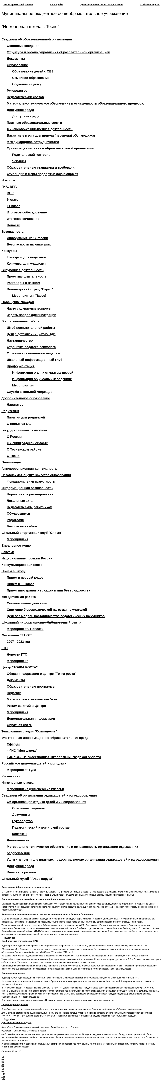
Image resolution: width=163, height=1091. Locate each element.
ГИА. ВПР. (9, 186)
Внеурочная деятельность (22, 270)
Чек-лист (19, 161)
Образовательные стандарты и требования (41, 167)
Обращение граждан (17, 302)
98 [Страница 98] (2, 1069)
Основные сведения (23, 46)
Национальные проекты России (26, 558)
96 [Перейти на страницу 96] (2, 1064)
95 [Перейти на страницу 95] (2, 1062)
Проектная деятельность (27, 276)
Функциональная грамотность (31, 481)
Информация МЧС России (27, 238)
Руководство (17, 90)
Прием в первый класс (25, 577)
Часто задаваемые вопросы (29, 308)
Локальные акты (20, 500)
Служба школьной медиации (30, 392)
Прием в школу (13, 571)
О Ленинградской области (27, 443)
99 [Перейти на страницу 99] (2, 1072)
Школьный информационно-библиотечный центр (41, 622)
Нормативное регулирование (30, 494)
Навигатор (15, 404)
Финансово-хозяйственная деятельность (40, 129)
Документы (16, 58)
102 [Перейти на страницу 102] (3, 1079)
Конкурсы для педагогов (26, 257)
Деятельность (18, 840)
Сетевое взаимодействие (27, 603)
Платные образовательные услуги (34, 122)
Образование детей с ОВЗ (32, 71)
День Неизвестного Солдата (16, 1022)
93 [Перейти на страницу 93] (2, 1057)
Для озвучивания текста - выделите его (102, 4)
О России (14, 436)
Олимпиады (11, 462)
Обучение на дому (26, 84)
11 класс (13, 206)
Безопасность (12, 231)
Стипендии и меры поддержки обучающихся (42, 174)
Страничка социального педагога (33, 353)
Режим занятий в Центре (26, 705)
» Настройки (56, 4)
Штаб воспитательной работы (31, 327)
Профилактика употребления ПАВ (19, 941)
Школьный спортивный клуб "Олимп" (31, 532)
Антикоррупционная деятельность (29, 468)
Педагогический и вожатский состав (41, 827)
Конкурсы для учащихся (26, 263)
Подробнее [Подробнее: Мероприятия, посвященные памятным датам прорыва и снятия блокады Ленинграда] (9, 938)
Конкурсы (9, 251)
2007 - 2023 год (18, 641)
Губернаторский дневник (14, 1004)
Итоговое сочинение (23, 219)
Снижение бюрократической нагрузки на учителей (47, 609)
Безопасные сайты (22, 526)
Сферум (13, 744)
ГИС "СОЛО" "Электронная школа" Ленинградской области (54, 757)
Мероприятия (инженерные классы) (35, 789)
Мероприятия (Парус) (29, 295)
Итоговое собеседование (27, 212)
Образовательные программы (31, 686)
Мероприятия (23, 385)
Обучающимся (18, 513)
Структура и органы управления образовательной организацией (58, 52)
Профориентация (21, 366)
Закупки (7, 552)
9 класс (13, 199)
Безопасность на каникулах (29, 244)
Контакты (19, 834)
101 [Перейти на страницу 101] (3, 1076)
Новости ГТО (17, 654)
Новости (8, 180)
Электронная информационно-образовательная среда (44, 738)
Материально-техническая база (32, 699)
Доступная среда (25, 116)
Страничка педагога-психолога (31, 347)
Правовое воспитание (13, 973)
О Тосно (13, 456)
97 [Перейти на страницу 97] (2, 1067)
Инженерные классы (17, 782)
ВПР (10, 193)
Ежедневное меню (16, 545)
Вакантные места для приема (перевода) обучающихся (51, 135)
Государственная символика (24, 430)
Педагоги (14, 693)
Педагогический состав (25, 97)
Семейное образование (30, 78)
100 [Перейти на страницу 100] (3, 1074)
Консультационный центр (21, 565)
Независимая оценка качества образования (36, 475)
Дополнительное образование (25, 398)
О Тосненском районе (24, 449)
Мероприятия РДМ (21, 770)
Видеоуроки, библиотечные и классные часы (25, 887)
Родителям (10, 411)
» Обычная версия (150, 4)
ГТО (4, 648)
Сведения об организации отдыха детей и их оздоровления (49, 795)
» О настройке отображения (18, 4)
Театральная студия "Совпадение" (29, 731)
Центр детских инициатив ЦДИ (31, 334)
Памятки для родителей (26, 417)
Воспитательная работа (20, 321)
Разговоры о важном (23, 283)
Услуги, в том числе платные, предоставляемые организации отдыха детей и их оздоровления (83, 859)
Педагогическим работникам (29, 507)
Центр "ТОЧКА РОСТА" (19, 667)
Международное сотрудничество (33, 142)
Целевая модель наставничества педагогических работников (56, 616)
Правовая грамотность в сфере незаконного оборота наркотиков (36, 899)
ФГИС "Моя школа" (22, 750)
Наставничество (20, 340)
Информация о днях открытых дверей (42, 372)
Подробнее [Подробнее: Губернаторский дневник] (9, 1019)
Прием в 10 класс (20, 584)
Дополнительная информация (31, 718)
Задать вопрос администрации (31, 315)
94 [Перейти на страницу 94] (2, 1060)
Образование (17, 65)
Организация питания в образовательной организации (50, 148)
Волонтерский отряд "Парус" (30, 289)
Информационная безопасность (27, 488)
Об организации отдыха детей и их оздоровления (46, 802)
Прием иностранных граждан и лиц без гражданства (48, 590)
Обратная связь (19, 725)
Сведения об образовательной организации (36, 39)
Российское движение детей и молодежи (33, 763)
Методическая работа (18, 597)
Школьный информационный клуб (34, 359)
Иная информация (21, 872)
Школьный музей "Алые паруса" (27, 878)
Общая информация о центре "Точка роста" (41, 673)
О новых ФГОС (19, 424)
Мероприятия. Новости (25, 629)
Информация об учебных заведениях (42, 379)
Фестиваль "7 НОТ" (16, 635)
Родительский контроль (31, 154)
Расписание (10, 776)
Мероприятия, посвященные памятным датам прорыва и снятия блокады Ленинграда (47, 914)
